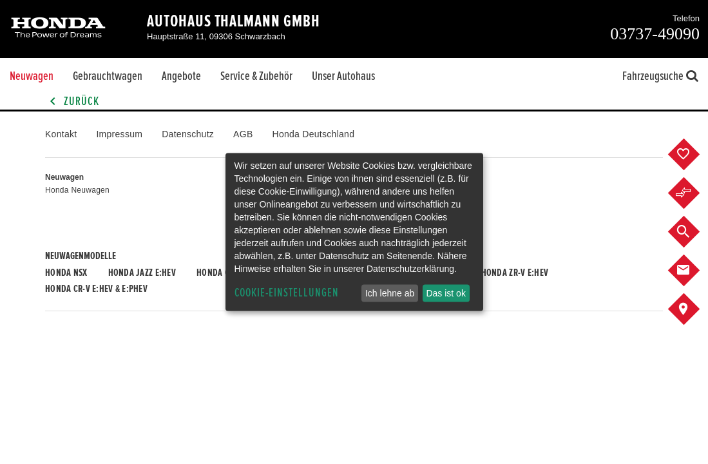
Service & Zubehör (256, 76)
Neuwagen (31, 76)
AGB (243, 134)
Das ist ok (445, 293)
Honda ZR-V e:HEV (514, 272)
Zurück (72, 101)
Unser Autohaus (343, 76)
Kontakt (61, 134)
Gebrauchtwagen (107, 76)
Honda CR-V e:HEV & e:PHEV (96, 289)
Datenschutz (188, 134)
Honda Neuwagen (77, 190)
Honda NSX (66, 272)
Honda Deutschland (314, 134)
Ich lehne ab (389, 293)
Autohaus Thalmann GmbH (233, 21)
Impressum (119, 134)
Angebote (181, 76)
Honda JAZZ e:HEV (142, 272)
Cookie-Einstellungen (286, 293)
